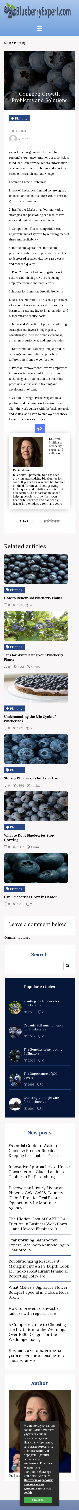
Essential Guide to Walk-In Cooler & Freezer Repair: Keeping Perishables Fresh (33, 1150)
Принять (37, 1499)
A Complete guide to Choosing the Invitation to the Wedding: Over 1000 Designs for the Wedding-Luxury (37, 1332)
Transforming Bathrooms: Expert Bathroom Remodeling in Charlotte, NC (39, 1244)
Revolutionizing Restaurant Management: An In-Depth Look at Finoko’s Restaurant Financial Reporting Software (39, 1268)
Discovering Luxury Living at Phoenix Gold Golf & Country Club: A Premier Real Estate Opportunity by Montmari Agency (36, 1197)
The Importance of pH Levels (40, 1075)
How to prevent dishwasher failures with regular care (35, 1311)
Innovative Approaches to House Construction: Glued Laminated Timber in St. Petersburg (39, 1171)
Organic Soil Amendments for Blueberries (43, 1027)
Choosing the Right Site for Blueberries (41, 1100)
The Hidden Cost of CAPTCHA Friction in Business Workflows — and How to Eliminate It (38, 1223)
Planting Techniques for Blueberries (42, 1003)
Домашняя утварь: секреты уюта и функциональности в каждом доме (36, 1355)
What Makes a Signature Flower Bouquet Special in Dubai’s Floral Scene (39, 1292)
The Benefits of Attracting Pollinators (43, 1051)
